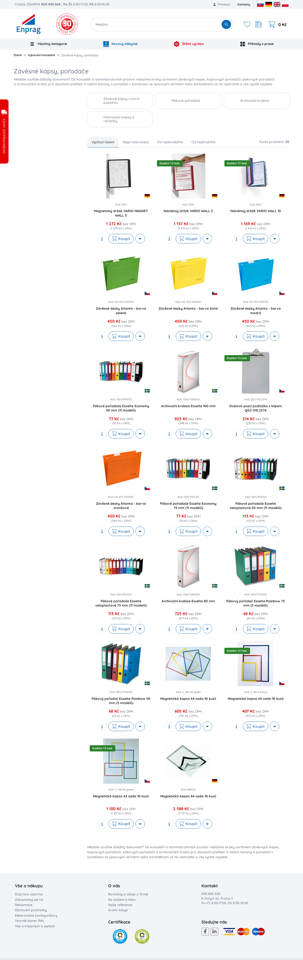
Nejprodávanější (136, 142)
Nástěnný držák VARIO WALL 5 (188, 211)
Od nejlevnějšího (170, 142)
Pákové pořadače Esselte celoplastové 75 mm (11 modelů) (121, 603)
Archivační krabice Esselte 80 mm (188, 601)
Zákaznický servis (29, 899)
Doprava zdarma (29, 894)
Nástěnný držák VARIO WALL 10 (255, 211)
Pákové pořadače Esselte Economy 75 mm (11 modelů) (188, 505)
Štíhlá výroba (189, 44)
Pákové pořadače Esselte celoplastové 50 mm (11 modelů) (255, 505)
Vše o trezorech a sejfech (35, 926)
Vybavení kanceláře (41, 55)
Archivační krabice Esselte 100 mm (188, 406)
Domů (18, 55)
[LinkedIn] (214, 931)
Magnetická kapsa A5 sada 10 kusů (256, 699)
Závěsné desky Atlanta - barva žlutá (188, 308)
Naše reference (120, 905)
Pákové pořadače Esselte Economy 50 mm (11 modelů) (121, 408)
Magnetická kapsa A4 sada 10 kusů (188, 699)
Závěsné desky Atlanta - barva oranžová (121, 505)
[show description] (102, 238)
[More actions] (140, 238)
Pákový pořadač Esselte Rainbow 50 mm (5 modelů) (121, 701)
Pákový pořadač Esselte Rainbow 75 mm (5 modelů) (255, 603)
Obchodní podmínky (31, 910)
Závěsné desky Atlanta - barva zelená (121, 310)
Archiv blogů (118, 910)
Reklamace (23, 905)
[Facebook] (205, 931)
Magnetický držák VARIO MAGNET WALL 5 (121, 213)
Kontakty (243, 4)
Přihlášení (222, 4)
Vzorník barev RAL (29, 921)
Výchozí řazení (103, 142)
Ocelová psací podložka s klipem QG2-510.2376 (255, 408)
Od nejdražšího (204, 142)
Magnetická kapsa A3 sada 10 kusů (121, 796)
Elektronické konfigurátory (36, 915)
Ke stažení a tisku (122, 899)
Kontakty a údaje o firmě (128, 894)
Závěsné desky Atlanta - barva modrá (256, 310)
